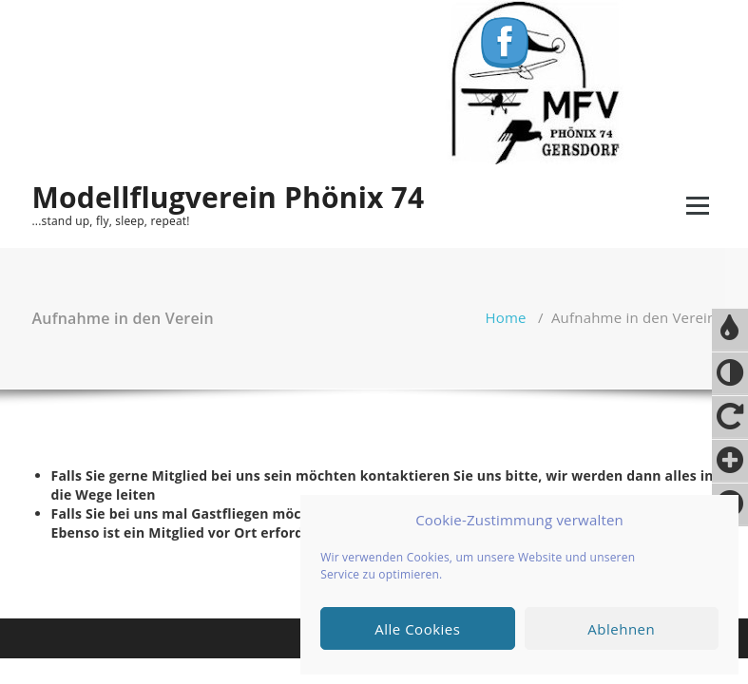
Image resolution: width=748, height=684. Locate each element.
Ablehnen (621, 628)
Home (506, 317)
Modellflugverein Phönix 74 (228, 197)
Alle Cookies (417, 628)
